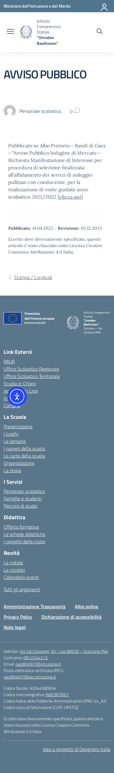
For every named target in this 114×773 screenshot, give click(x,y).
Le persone (15, 441)
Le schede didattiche (24, 534)
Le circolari (14, 569)
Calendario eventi (21, 577)
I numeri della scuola (24, 448)
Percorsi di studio (20, 505)
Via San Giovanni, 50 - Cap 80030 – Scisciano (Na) (64, 651)
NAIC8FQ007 (57, 694)
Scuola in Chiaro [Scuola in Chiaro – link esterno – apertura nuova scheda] (20, 383)
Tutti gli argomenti (22, 589)
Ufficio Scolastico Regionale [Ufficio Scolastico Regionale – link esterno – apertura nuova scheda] (31, 368)
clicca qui (70, 197)
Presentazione (18, 426)
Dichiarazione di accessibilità (71, 616)
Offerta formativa (21, 526)
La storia (12, 470)
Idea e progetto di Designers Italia (76, 749)
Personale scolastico (24, 491)
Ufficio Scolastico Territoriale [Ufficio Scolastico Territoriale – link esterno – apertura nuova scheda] (32, 376)
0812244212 (35, 657)
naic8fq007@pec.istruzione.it (30, 677)
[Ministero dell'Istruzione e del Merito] (37, 6)
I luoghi (11, 433)
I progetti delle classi (24, 541)
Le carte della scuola (24, 455)
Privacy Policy (18, 616)
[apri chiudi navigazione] (10, 32)
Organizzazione (19, 463)
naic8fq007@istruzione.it (38, 664)
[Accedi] (104, 6)
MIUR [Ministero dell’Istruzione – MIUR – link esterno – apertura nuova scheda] (9, 361)
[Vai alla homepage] (26, 32)
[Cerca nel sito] (99, 32)
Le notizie (13, 562)
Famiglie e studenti (23, 498)
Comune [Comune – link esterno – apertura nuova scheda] (12, 405)
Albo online (86, 606)
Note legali (15, 627)
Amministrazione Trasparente (35, 606)
